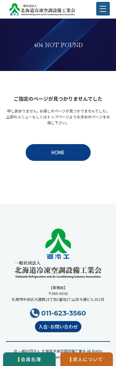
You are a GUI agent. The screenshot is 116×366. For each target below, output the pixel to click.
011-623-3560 (63, 313)
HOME (58, 152)
